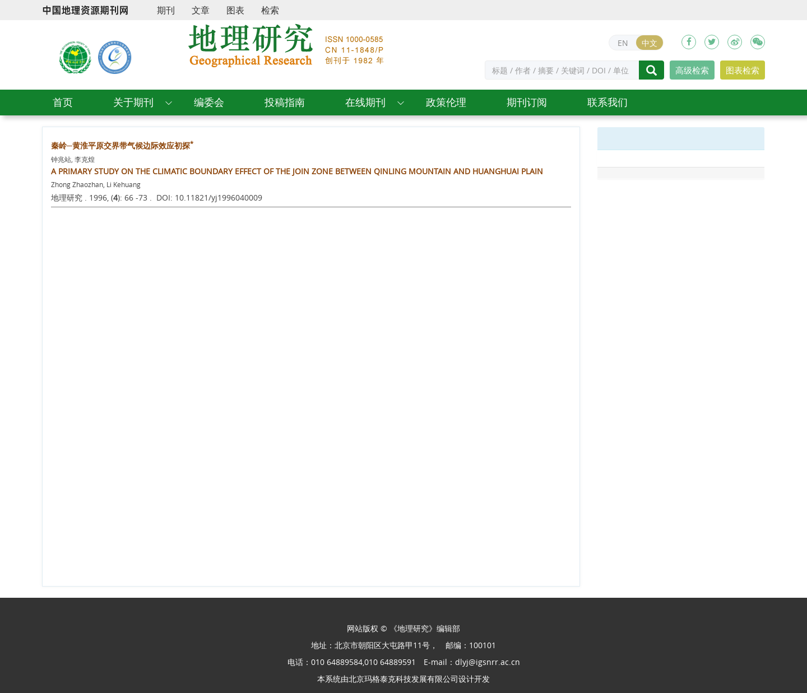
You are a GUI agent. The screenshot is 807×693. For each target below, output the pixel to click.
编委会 (209, 102)
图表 (235, 10)
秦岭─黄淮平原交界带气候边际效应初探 (122, 145)
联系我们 (607, 102)
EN (623, 43)
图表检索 (742, 70)
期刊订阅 (527, 102)
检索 (270, 10)
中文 (649, 43)
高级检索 (692, 70)
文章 (201, 10)
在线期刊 (365, 102)
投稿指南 (285, 102)
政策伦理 (446, 102)
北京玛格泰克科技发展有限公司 (403, 678)
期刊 (166, 10)
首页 (63, 102)
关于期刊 (133, 102)
